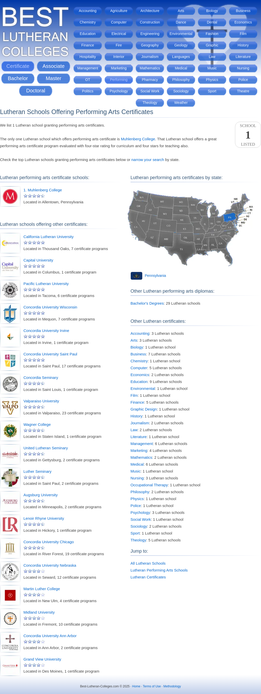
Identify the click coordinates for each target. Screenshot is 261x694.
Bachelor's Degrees (147, 303)
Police (243, 80)
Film (243, 34)
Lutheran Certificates (148, 577)
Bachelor (18, 78)
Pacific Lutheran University (46, 283)
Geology (181, 45)
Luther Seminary (37, 471)
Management (87, 68)
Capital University (38, 260)
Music (212, 68)
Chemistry (88, 22)
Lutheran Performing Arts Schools (159, 570)
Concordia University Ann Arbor (49, 636)
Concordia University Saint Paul (50, 354)
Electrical (119, 34)
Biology (212, 11)
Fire (119, 45)
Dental (212, 22)
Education (88, 34)
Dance (181, 22)
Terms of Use (152, 686)
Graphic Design (143, 409)
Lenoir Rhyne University (43, 518)
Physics (212, 80)
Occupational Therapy (149, 485)
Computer (118, 22)
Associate (54, 66)
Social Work (149, 91)
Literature (243, 57)
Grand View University (42, 659)
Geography (150, 45)
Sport (212, 91)
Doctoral (35, 90)
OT (87, 80)
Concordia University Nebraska (49, 565)
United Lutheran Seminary (45, 448)
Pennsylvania (155, 276)
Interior (118, 57)
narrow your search (147, 159)
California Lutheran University (48, 236)
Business (243, 11)
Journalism (150, 57)
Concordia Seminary (40, 377)
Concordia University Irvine (46, 330)
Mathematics (150, 68)
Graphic (212, 45)
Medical (181, 68)
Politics (87, 91)
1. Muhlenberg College (42, 190)
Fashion (212, 34)
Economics (243, 22)
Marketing (118, 68)
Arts (181, 11)
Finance (87, 45)
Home (136, 686)
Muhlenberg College (138, 139)
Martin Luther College (41, 589)
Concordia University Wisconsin (50, 307)
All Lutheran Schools (148, 563)
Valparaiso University (41, 401)
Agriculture (118, 11)
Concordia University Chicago (48, 542)
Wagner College (37, 424)
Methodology (172, 686)
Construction (150, 22)
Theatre (243, 91)
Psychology (119, 91)
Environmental (180, 34)
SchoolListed (248, 134)
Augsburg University (40, 495)
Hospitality (88, 57)
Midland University (39, 612)
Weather (181, 103)
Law (212, 57)
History (243, 45)
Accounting (87, 11)
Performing (118, 80)
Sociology (181, 91)
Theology (149, 103)
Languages (181, 57)
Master (53, 78)
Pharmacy (150, 80)
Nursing (243, 68)
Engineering (150, 34)
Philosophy (181, 80)
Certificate (17, 66)
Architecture (150, 11)
